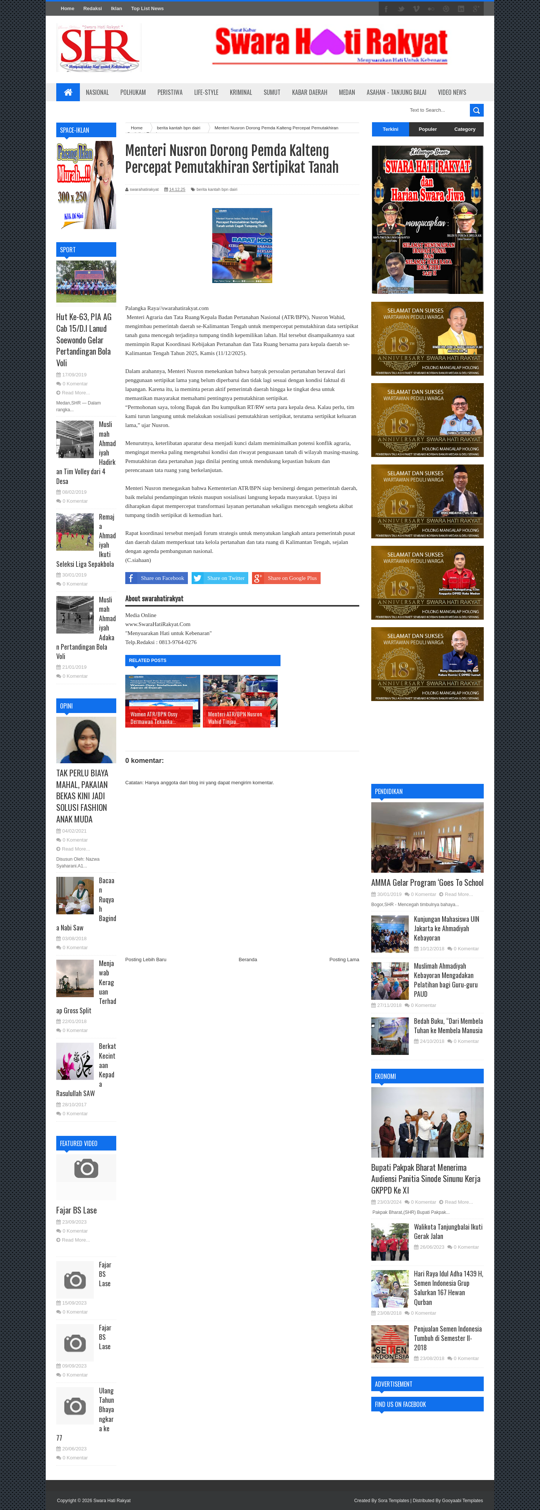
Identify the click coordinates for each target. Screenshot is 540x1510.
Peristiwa (170, 92)
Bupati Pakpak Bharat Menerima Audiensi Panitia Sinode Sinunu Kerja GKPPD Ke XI (425, 1178)
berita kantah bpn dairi (216, 189)
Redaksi (92, 8)
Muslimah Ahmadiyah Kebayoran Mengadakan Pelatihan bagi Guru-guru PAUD (446, 980)
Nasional (97, 92)
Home (67, 8)
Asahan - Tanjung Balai (396, 92)
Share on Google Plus (284, 578)
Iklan (116, 8)
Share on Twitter (218, 578)
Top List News (147, 8)
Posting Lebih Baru (145, 959)
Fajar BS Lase (76, 1210)
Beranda (248, 959)
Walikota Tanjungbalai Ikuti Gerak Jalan (448, 1231)
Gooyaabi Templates (462, 1500)
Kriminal (241, 92)
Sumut (272, 92)
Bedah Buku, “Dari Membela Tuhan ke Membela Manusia (448, 1025)
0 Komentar (75, 383)
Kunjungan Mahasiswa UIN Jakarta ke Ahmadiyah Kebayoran (446, 928)
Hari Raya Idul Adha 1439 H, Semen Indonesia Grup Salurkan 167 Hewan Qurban (448, 1288)
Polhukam (133, 92)
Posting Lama (345, 959)
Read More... (76, 392)
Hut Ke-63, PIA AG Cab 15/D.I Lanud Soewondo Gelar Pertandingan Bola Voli (84, 339)
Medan (347, 92)
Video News (452, 92)
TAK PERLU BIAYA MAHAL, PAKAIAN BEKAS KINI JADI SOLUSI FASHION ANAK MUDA (82, 796)
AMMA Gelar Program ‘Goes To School (427, 882)
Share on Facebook (154, 578)
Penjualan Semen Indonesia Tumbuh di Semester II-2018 (448, 1338)
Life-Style (206, 92)
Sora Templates (393, 1500)
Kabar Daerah (309, 92)
